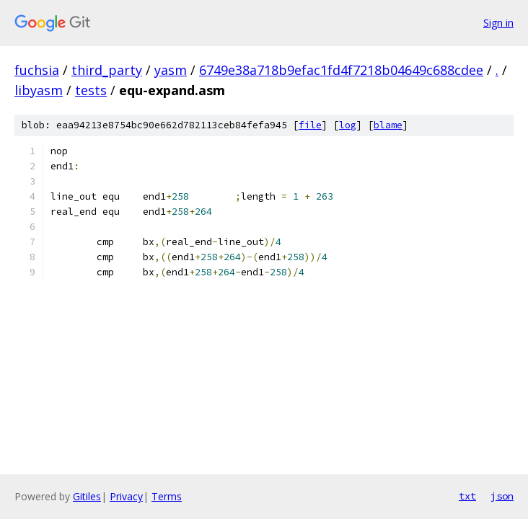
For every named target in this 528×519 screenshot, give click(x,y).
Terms (166, 496)
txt (467, 495)
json (502, 495)
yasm (170, 70)
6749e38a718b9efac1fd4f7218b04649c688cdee (341, 70)
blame (388, 125)
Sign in (498, 23)
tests (91, 90)
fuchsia (36, 70)
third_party (106, 70)
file (310, 125)
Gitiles (87, 496)
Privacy (126, 496)
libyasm (38, 90)
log (347, 125)
